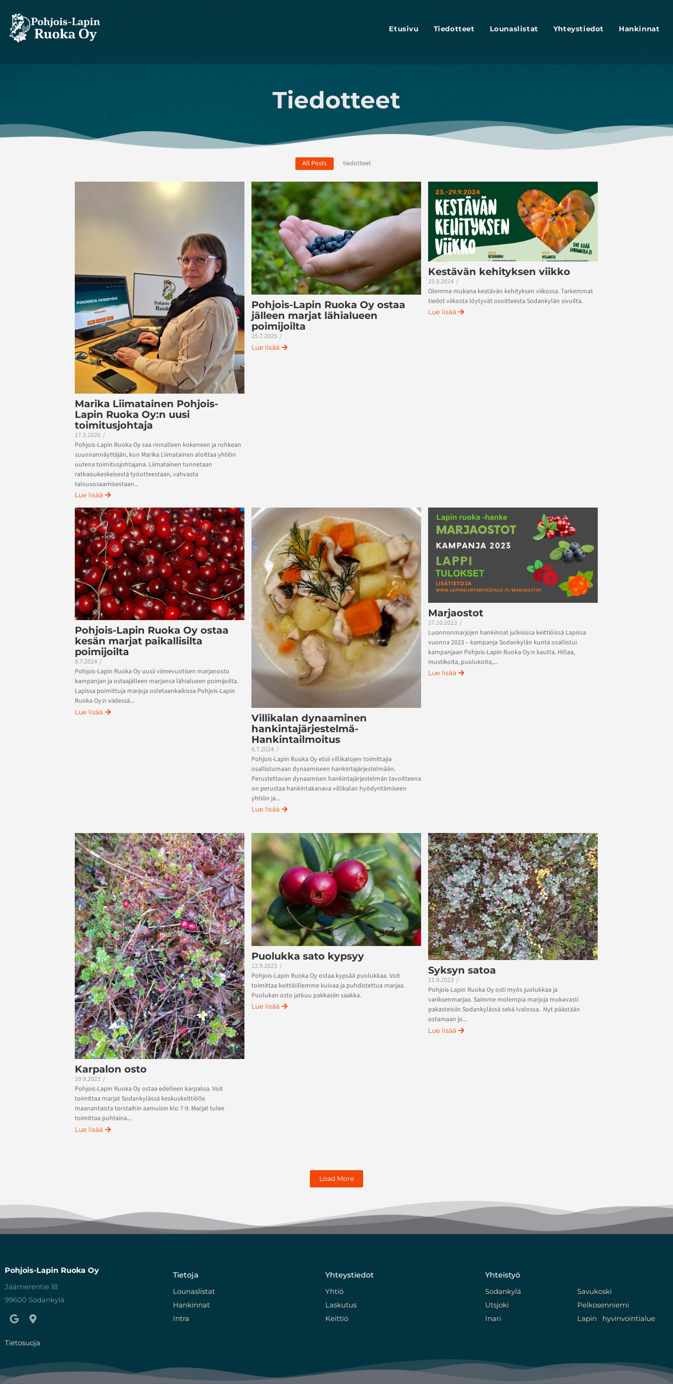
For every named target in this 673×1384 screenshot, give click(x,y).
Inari (493, 1318)
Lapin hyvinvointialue (616, 1318)
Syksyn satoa (462, 970)
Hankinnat (639, 28)
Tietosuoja (22, 1342)
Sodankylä (503, 1291)
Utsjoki (497, 1304)
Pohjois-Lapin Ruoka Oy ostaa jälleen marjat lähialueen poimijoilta (328, 315)
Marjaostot (455, 612)
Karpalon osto (111, 1069)
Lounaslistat (194, 1291)
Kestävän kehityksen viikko (499, 271)
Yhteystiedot (578, 28)
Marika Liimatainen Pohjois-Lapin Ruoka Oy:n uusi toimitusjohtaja (146, 414)
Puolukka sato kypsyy (307, 956)
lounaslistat (514, 28)
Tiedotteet (454, 28)
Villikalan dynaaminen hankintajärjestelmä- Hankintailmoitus (309, 729)
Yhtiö (334, 1291)
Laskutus (341, 1304)
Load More (336, 1178)
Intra (181, 1318)
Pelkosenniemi (603, 1304)
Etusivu (403, 28)
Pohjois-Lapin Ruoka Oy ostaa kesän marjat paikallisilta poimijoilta (152, 641)
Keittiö (337, 1318)
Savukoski (594, 1291)
